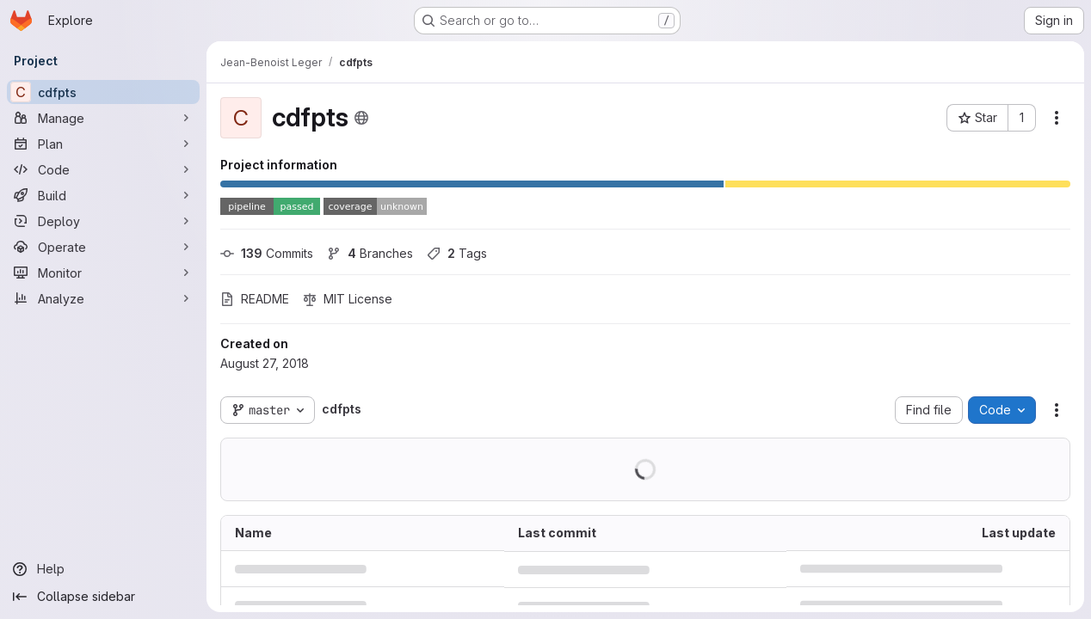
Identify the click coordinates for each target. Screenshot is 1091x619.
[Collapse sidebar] (103, 597)
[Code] (103, 169)
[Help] (103, 569)
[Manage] (103, 118)
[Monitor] (103, 272)
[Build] (103, 195)
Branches (370, 253)
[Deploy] (103, 221)
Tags (457, 253)
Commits (266, 253)
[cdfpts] (103, 92)
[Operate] (103, 247)
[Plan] (103, 144)
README (254, 298)
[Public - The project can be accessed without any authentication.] (361, 118)
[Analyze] (103, 298)
